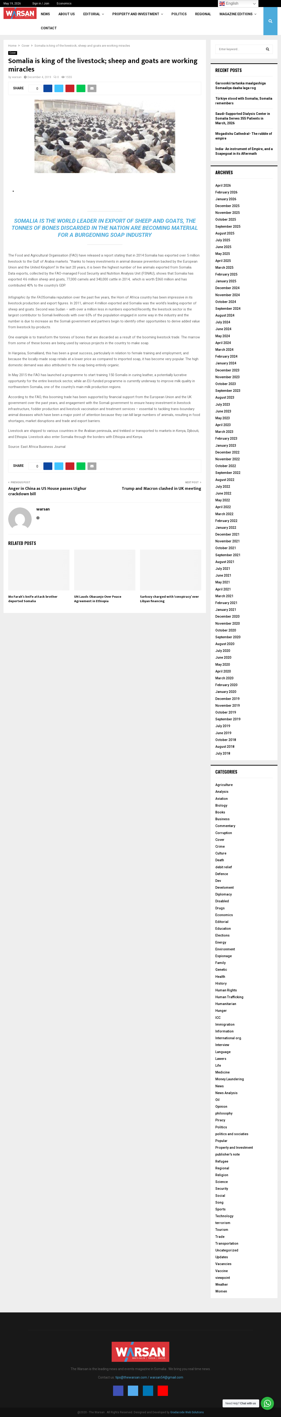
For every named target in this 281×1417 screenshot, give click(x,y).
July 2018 (222, 753)
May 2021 (222, 582)
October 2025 (225, 219)
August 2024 (224, 315)
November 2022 (227, 459)
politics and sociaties (231, 1134)
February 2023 (226, 438)
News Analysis (226, 1093)
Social (220, 1196)
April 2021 (223, 589)
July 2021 (222, 569)
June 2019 (223, 733)
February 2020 (226, 685)
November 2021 (227, 541)
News (45, 14)
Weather (221, 1284)
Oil (217, 1100)
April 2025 (223, 261)
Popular (221, 1141)
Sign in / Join (38, 3)
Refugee (221, 1161)
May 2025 (222, 254)
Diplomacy (223, 894)
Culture (220, 853)
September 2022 (227, 473)
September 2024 (227, 308)
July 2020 (222, 651)
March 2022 (224, 514)
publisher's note (227, 1154)
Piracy (220, 1120)
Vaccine (221, 1271)
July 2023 (222, 404)
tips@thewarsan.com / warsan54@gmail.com (149, 1377)
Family (220, 963)
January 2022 (225, 527)
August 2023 (224, 397)
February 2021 (226, 603)
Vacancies (223, 1264)
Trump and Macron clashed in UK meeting (161, 488)
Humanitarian (225, 1004)
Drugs (220, 908)
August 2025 (224, 233)
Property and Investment (135, 14)
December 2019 (227, 699)
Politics (179, 14)
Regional (203, 14)
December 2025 (227, 206)
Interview (222, 1045)
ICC (217, 1018)
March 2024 (224, 349)
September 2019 (227, 719)
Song (219, 1202)
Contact (49, 28)
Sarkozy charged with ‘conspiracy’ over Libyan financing (169, 599)
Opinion (221, 1106)
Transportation (226, 1243)
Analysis (221, 792)
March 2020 (224, 678)
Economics (64, 3)
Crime (220, 846)
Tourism (221, 1230)
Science (221, 1182)
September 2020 (227, 637)
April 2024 (223, 343)
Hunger (221, 1011)
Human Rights (226, 990)
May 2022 (222, 500)
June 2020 (223, 657)
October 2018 (225, 740)
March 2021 (224, 596)
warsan (17, 77)
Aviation (221, 799)
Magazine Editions (236, 14)
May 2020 (222, 664)
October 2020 (225, 630)
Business (222, 819)
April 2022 (223, 507)
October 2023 (225, 384)
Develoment (224, 887)
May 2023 (222, 418)
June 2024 (223, 329)
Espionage (223, 956)
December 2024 (227, 288)
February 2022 (226, 521)
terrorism (222, 1223)
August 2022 (224, 480)
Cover (12, 53)
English (228, 4)
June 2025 (223, 247)
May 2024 (222, 336)
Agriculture (224, 785)
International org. (228, 1038)
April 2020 (223, 671)
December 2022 (227, 452)
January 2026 (225, 199)
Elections (222, 935)
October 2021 (225, 548)
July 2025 (222, 240)
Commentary (225, 826)
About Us (66, 14)
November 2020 (227, 623)
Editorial (91, 14)
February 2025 (226, 274)
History (221, 983)
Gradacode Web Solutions (187, 1412)
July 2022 (222, 486)
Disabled (222, 901)
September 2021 (227, 555)
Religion (221, 1175)
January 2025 (225, 281)
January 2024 (225, 363)
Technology (224, 1216)
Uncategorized (226, 1250)
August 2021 (224, 562)
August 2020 (224, 644)
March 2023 (224, 432)
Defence (221, 874)
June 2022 (223, 493)
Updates (221, 1257)
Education (223, 928)
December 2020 (227, 616)
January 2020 (225, 692)
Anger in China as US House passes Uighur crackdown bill (47, 491)
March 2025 (224, 267)
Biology (221, 805)
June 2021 (223, 575)
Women (221, 1291)
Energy (220, 942)
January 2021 (225, 610)
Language (223, 1052)
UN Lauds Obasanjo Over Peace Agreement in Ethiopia (97, 599)
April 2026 (223, 185)
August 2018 (224, 746)
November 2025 (227, 213)
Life (218, 1065)
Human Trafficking (229, 997)
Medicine (222, 1072)
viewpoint (222, 1278)
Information (224, 1031)
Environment (225, 949)
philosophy (223, 1113)
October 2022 (225, 466)
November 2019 (227, 705)
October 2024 (225, 302)
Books (220, 812)
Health (220, 977)
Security (221, 1188)
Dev (218, 881)
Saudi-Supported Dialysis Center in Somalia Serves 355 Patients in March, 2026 (242, 118)
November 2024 (227, 295)
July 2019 (222, 726)
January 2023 (225, 445)
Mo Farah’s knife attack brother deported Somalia (32, 599)
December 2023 (227, 370)
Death (219, 860)
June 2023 (223, 411)
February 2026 (226, 192)
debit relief (223, 867)
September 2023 (227, 391)
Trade (219, 1237)
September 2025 (227, 226)
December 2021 (227, 534)
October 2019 (225, 712)
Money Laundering (229, 1079)
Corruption (223, 833)
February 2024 (226, 356)
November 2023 (227, 377)
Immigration (225, 1024)
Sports (220, 1209)
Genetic (221, 969)
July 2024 (222, 322)
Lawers (220, 1059)
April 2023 (223, 425)
